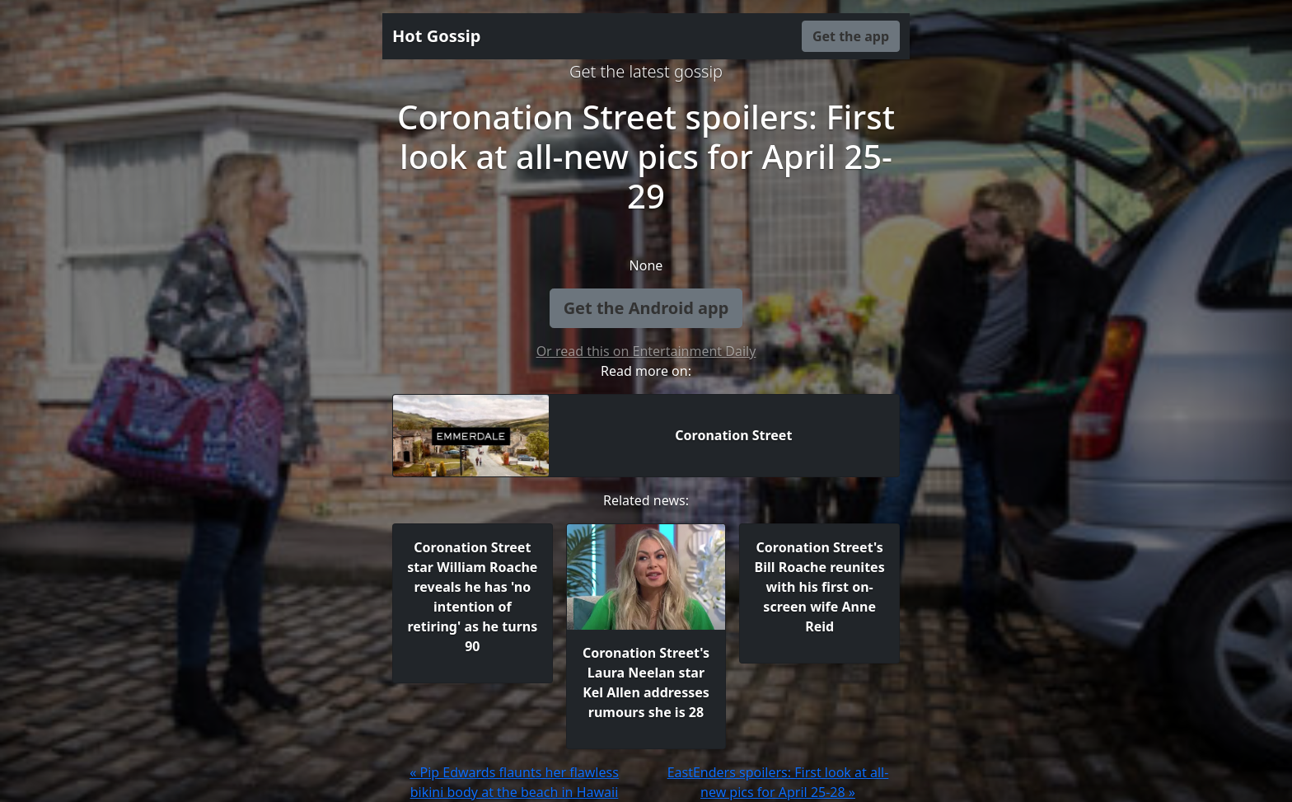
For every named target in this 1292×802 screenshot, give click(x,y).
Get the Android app (646, 308)
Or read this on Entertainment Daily (646, 351)
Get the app (850, 36)
